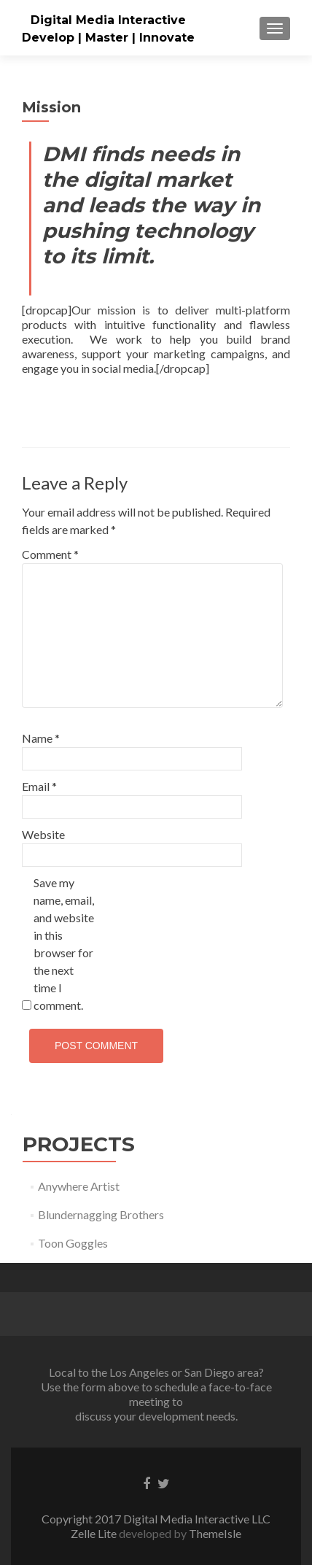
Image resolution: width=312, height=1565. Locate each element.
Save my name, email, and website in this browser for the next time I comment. (64, 944)
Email (39, 786)
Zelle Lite (95, 1533)
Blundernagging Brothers (101, 1214)
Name (41, 738)
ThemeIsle (215, 1533)
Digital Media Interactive (108, 20)
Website (43, 834)
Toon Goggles (73, 1243)
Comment (50, 554)
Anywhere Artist (79, 1186)
